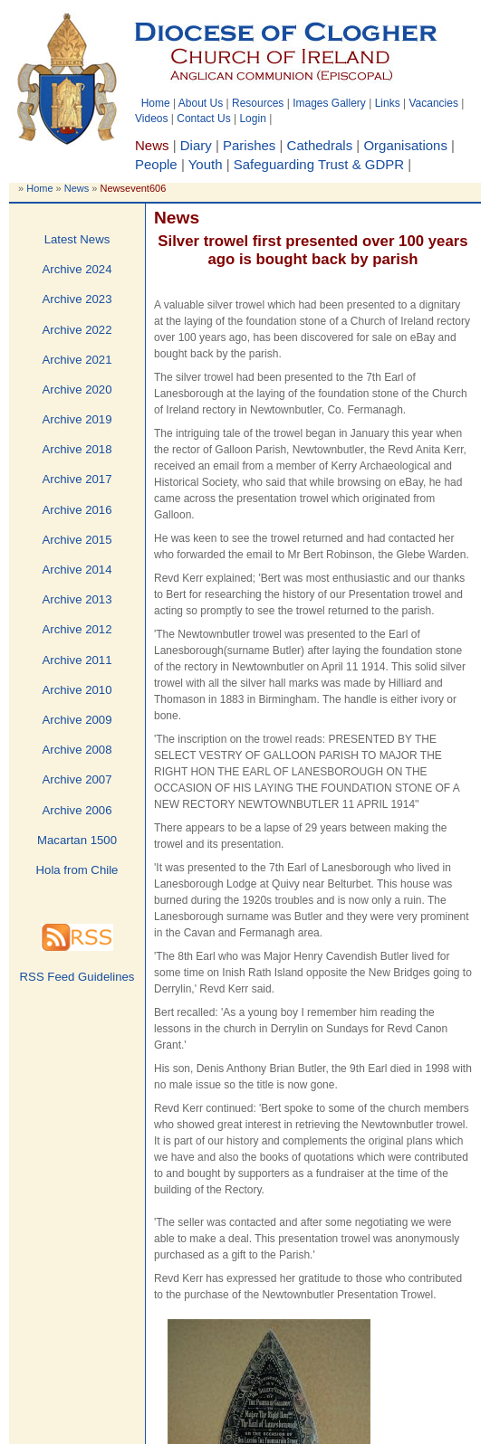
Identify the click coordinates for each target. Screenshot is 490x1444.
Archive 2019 (77, 419)
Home (155, 103)
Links (387, 103)
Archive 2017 (77, 479)
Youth (205, 164)
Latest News (77, 239)
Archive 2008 (77, 749)
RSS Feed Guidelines (77, 976)
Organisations (405, 145)
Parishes (249, 145)
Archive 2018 (77, 449)
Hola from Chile (77, 870)
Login (252, 118)
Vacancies (432, 103)
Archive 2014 (77, 569)
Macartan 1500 (77, 840)
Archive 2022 (77, 330)
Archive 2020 (77, 389)
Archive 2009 (77, 720)
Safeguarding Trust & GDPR (319, 164)
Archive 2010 (77, 690)
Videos (151, 118)
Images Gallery (329, 103)
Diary (196, 145)
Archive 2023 (77, 299)
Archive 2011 (77, 660)
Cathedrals (320, 145)
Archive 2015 (77, 539)
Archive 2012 (77, 629)
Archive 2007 (77, 779)
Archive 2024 (77, 269)
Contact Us (203, 118)
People (156, 164)
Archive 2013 (77, 599)
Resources (257, 103)
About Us (200, 103)
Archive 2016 (77, 510)
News (77, 188)
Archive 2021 (77, 359)
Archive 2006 (77, 810)
